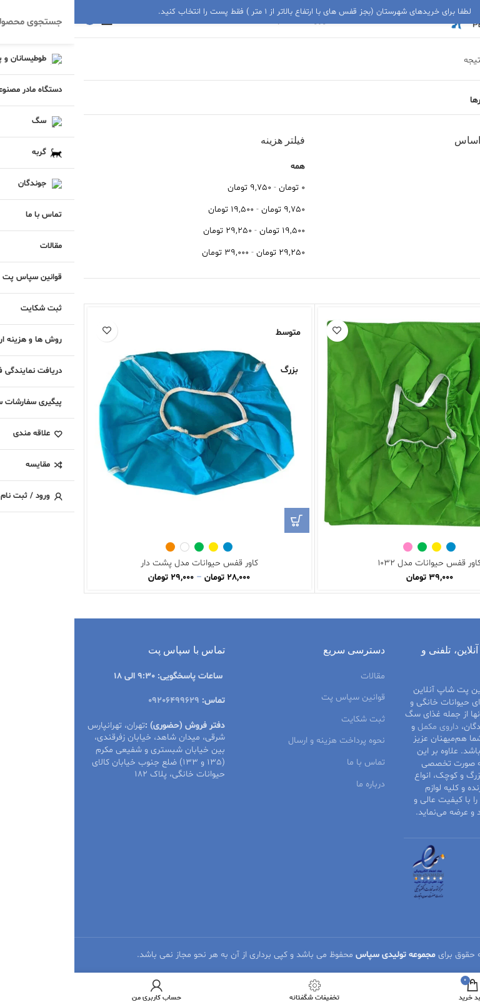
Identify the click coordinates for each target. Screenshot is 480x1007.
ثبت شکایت (289, 719)
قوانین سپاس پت (279, 697)
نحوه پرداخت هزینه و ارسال (262, 741)
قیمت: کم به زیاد (440, 231)
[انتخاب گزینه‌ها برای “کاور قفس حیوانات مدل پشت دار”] (222, 520)
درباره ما (296, 784)
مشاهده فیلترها (424, 100)
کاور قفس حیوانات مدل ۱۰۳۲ (355, 563)
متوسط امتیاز (447, 188)
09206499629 (99, 701)
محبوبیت (454, 166)
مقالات (298, 676)
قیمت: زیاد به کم (440, 253)
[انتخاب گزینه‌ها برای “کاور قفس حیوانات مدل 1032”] (452, 520)
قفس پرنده (432, 775)
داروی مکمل (363, 727)
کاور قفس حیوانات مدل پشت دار (125, 563)
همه (223, 166)
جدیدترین (453, 210)
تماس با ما (291, 762)
